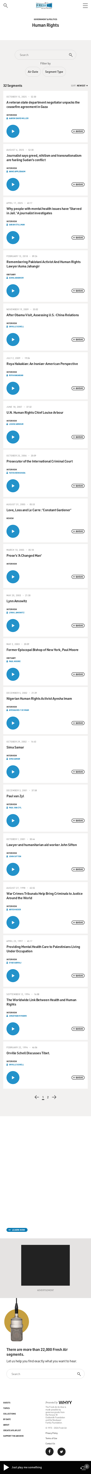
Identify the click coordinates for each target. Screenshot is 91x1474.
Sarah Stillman (17, 224)
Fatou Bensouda (17, 472)
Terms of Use (51, 1438)
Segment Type (54, 72)
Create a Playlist (12, 1430)
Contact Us (50, 1443)
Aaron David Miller (18, 118)
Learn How (18, 1229)
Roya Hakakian (16, 375)
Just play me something (22, 1467)
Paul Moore (15, 661)
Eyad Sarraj (15, 962)
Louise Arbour (16, 424)
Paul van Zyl (15, 807)
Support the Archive (13, 1436)
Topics (6, 1408)
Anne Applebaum (17, 171)
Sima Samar (14, 758)
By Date (7, 1419)
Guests (6, 1402)
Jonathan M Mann (18, 1015)
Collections (9, 1413)
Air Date (33, 72)
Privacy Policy (52, 1433)
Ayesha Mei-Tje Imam (19, 710)
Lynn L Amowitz (16, 612)
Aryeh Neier (15, 909)
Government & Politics (45, 19)
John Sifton (15, 856)
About (6, 1424)
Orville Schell (16, 326)
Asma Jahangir (16, 277)
